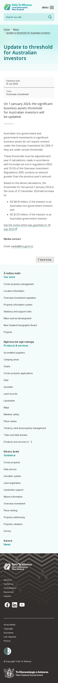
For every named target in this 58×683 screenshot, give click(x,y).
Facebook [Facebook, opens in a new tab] (7, 604)
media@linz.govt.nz (22, 246)
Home (7, 29)
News (16, 29)
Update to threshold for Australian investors (28, 32)
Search (50, 17)
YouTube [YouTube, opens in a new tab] (22, 604)
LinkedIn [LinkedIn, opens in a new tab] (14, 604)
